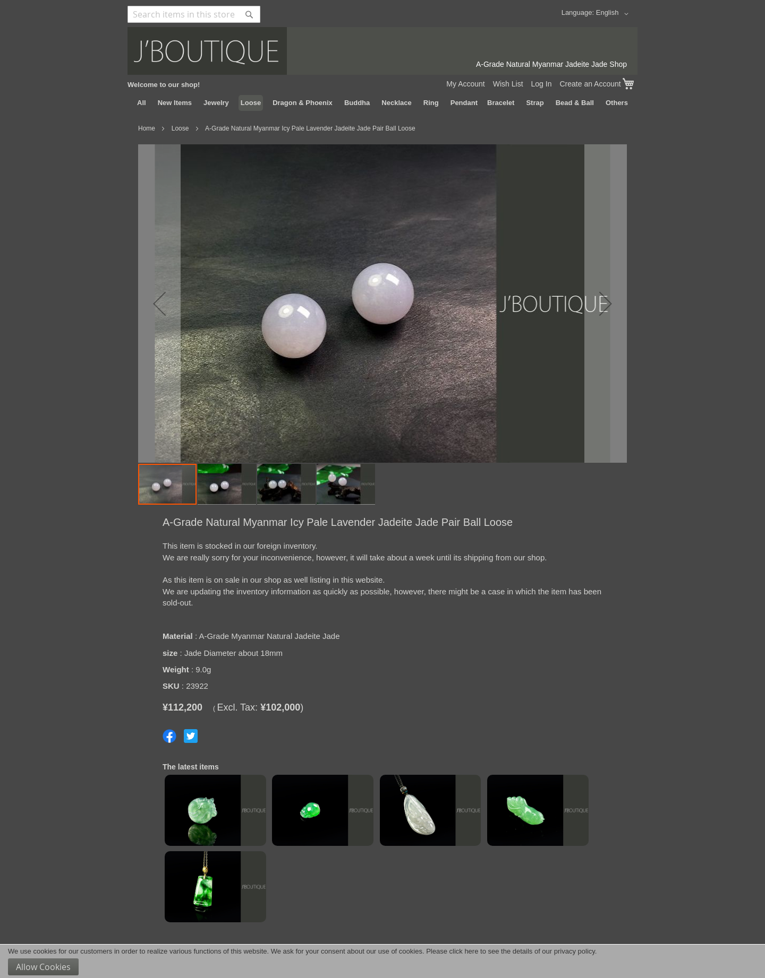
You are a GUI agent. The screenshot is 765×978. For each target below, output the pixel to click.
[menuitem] (141, 103)
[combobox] (194, 14)
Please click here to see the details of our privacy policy (510, 951)
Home (146, 128)
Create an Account (589, 84)
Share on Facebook (169, 736)
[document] (382, 961)
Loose (180, 128)
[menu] (383, 103)
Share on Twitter (191, 736)
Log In (541, 84)
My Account (465, 84)
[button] (614, 14)
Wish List (508, 84)
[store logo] (383, 51)
